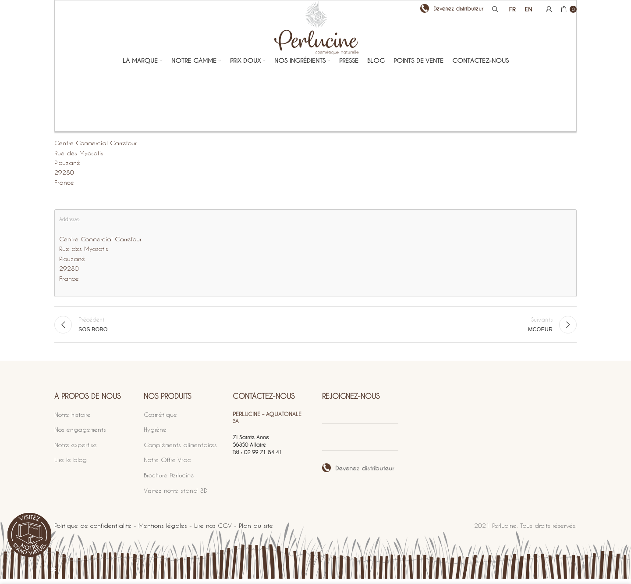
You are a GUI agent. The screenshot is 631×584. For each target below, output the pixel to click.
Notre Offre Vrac (167, 465)
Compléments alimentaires (180, 449)
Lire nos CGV (213, 530)
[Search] (494, 11)
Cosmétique (160, 419)
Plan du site (256, 530)
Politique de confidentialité (92, 530)
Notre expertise (75, 449)
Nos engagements (80, 434)
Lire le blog (70, 465)
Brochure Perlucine (169, 480)
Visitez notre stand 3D (176, 495)
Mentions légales (162, 530)
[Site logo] (316, 49)
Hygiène (155, 434)
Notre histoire (72, 419)
